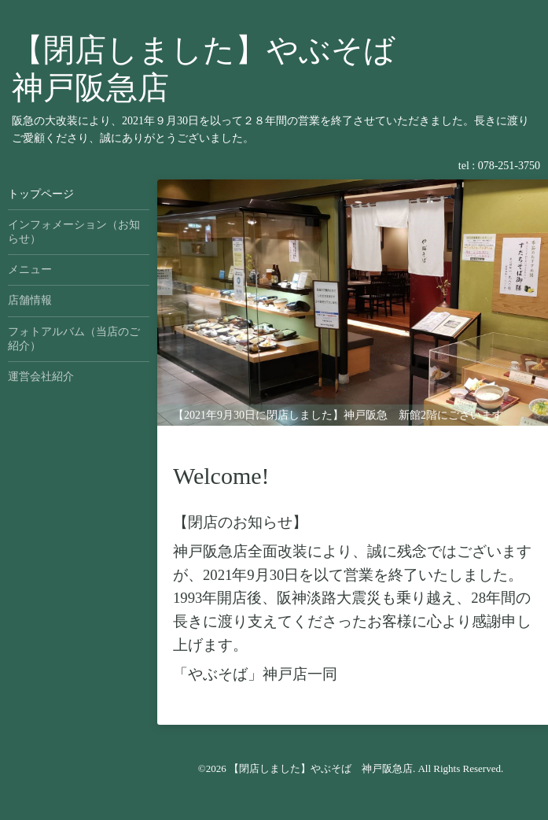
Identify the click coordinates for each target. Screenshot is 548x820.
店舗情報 (30, 300)
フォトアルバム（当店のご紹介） (74, 339)
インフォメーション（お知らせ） (74, 232)
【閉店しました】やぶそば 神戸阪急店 (321, 768)
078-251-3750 (509, 166)
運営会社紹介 (41, 376)
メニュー (30, 269)
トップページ (41, 194)
